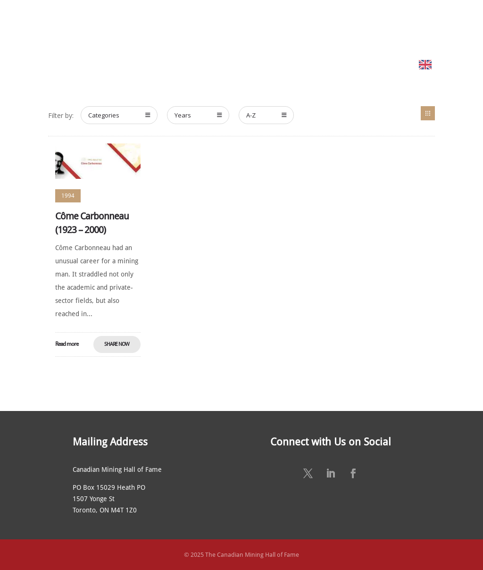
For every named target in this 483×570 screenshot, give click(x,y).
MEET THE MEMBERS (182, 27)
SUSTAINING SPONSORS (396, 27)
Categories (119, 115)
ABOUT (124, 27)
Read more (66, 344)
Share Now (116, 344)
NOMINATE (236, 27)
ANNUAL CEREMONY (299, 27)
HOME (98, 27)
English (447, 64)
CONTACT (454, 27)
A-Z (266, 115)
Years (198, 115)
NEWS (345, 27)
